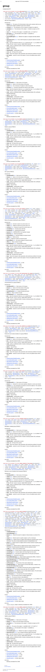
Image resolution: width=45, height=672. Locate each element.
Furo (7, 670)
